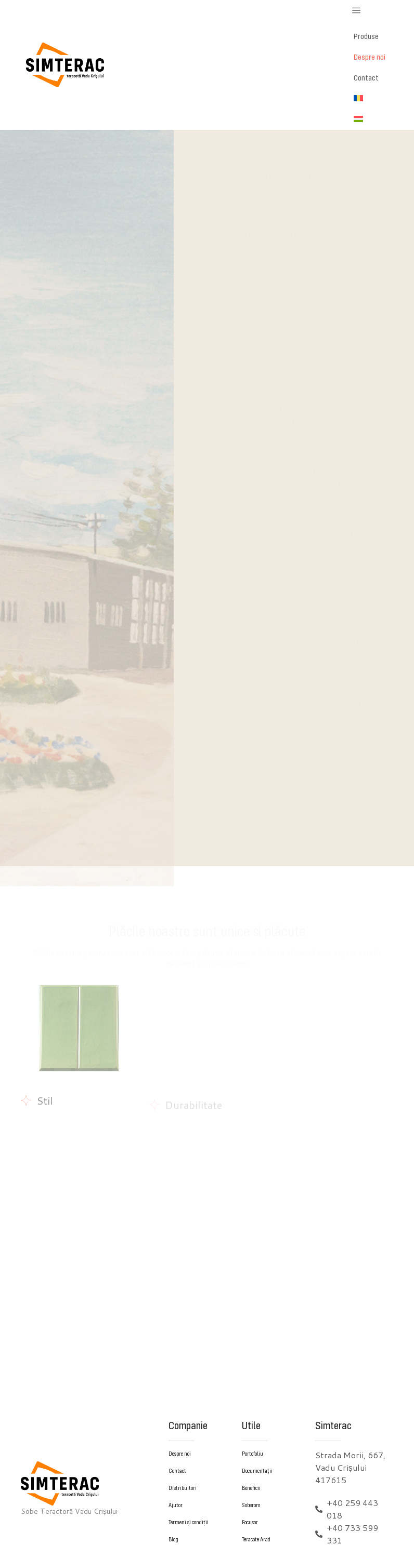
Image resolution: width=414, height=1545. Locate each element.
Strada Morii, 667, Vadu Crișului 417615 (350, 1467)
